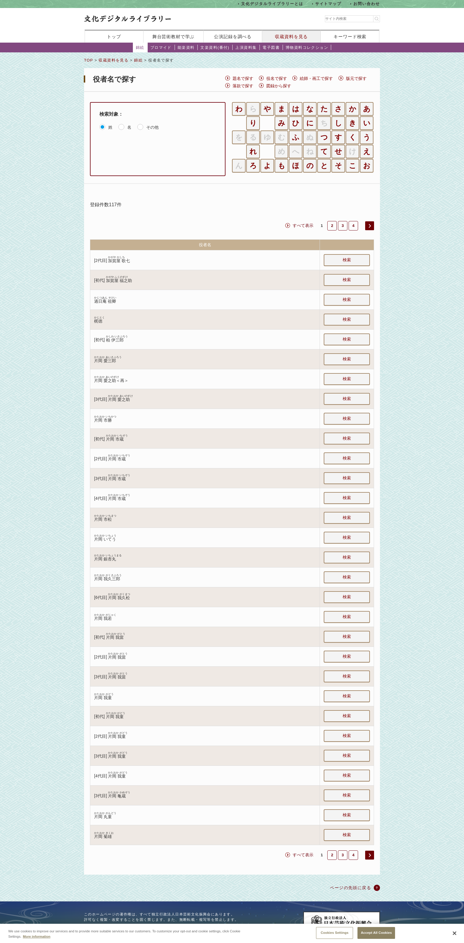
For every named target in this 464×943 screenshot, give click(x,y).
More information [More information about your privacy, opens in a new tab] (36, 938)
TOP (88, 60)
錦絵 (140, 47)
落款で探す (243, 85)
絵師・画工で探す (316, 78)
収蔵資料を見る (291, 36)
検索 (347, 259)
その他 (152, 127)
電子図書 (271, 47)
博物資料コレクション (307, 47)
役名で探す (276, 78)
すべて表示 (303, 225)
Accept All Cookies (376, 934)
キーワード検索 (350, 36)
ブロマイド (161, 47)
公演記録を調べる (233, 36)
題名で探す (243, 78)
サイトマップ (328, 3)
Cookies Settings (335, 934)
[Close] (454, 935)
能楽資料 (186, 47)
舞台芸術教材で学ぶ (173, 36)
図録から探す (278, 85)
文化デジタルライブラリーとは (272, 3)
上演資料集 (246, 47)
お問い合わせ (366, 3)
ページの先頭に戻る (350, 887)
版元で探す (356, 78)
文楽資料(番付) (214, 47)
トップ (114, 36)
